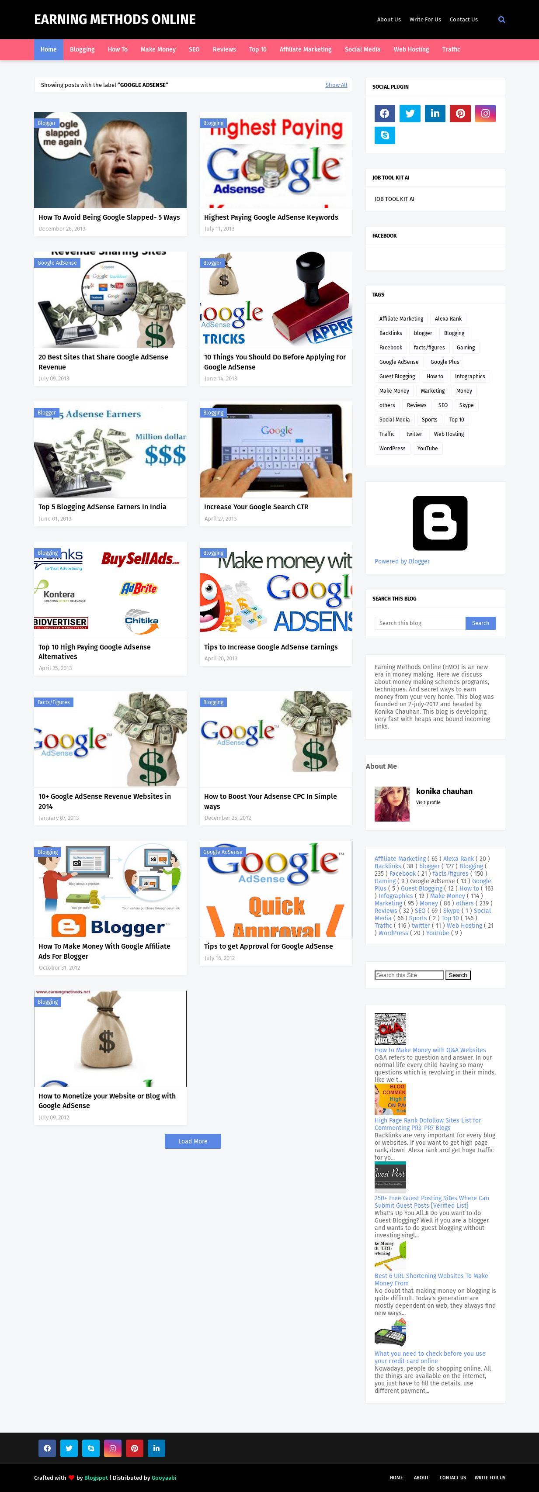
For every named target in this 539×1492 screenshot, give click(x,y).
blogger (47, 123)
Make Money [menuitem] (158, 49)
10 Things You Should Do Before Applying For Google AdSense (275, 362)
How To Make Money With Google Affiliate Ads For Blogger (104, 951)
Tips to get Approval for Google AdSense (268, 946)
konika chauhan (444, 791)
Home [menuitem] (49, 49)
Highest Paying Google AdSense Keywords (271, 217)
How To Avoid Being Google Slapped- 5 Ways (109, 217)
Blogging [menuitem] (82, 49)
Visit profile (428, 802)
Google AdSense (57, 263)
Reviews (417, 405)
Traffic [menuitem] (451, 49)
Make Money (394, 391)
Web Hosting (449, 434)
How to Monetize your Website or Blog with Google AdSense (107, 1101)
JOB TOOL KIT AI (394, 199)
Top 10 (456, 420)
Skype (466, 405)
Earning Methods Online (115, 20)
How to (435, 376)
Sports (430, 420)
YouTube (427, 449)
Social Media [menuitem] (363, 49)
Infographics (470, 376)
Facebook (390, 348)
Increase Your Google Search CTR (256, 507)
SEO (443, 405)
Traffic (387, 434)
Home (396, 1478)
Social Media (394, 420)
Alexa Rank (448, 319)
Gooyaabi (164, 1478)
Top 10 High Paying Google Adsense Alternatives (94, 652)
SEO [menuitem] (194, 49)
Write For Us (425, 19)
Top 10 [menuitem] (258, 49)
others (387, 405)
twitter (414, 434)
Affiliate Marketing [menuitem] (306, 49)
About (421, 1478)
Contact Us (464, 19)
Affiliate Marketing (401, 319)
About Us (389, 19)
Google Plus (445, 362)
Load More (193, 1141)
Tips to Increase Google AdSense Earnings (271, 647)
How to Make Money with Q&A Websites (430, 1050)
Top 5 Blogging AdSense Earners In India (102, 507)
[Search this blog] (420, 623)
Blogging (213, 123)
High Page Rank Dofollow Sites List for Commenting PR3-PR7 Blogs (428, 1124)
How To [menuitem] (118, 49)
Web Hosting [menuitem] (411, 49)
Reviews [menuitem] (224, 49)
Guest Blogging (397, 376)
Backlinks (390, 333)
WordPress (392, 449)
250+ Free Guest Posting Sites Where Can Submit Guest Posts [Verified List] (432, 1202)
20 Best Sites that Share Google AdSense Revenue (103, 362)
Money (464, 391)
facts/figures (54, 702)
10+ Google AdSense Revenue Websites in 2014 (104, 801)
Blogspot (96, 1478)
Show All (337, 85)
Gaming (466, 348)
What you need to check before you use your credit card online (430, 1357)
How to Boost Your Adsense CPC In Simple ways (270, 801)
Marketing (433, 391)
